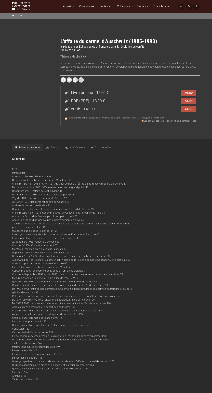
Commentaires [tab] (101, 147)
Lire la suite (68, 70)
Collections (123, 6)
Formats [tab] (53, 147)
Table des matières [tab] (27, 147)
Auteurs (105, 6)
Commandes (86, 6)
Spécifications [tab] (75, 147)
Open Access (161, 6)
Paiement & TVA (156, 118)
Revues (141, 6)
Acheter (189, 92)
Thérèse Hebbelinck (73, 56)
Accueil (67, 6)
